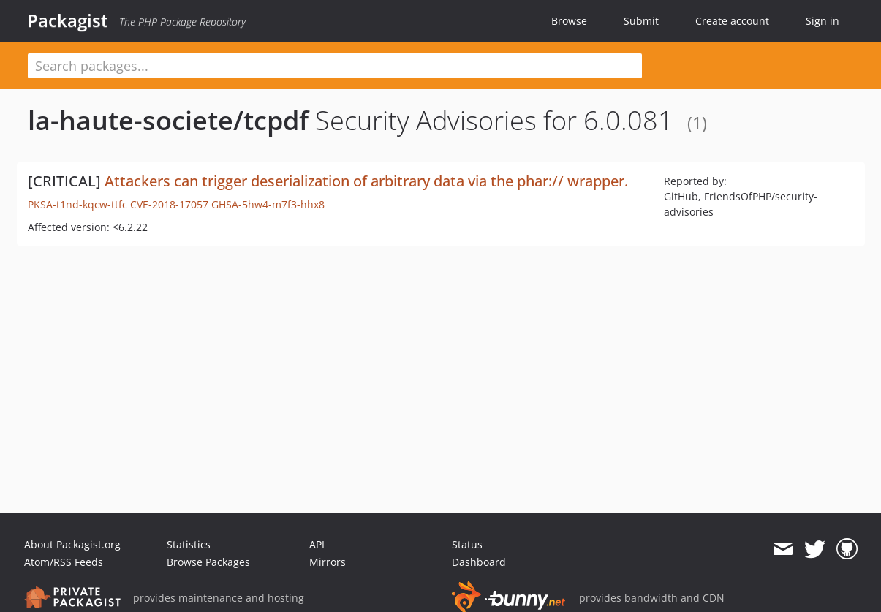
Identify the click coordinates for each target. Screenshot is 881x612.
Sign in (822, 21)
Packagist (67, 20)
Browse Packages (208, 562)
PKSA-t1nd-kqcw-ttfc (77, 204)
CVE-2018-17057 (169, 204)
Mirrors (327, 562)
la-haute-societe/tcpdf (168, 120)
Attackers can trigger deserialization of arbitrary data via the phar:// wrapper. (366, 181)
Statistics (189, 544)
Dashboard (479, 562)
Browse (569, 21)
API (317, 544)
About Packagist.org (72, 544)
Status (467, 544)
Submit (641, 21)
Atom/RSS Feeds (63, 562)
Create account (732, 21)
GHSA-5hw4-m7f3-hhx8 (268, 204)
